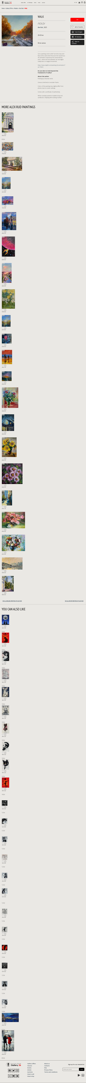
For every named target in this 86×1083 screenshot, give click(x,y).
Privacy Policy (48, 1070)
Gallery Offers (23, 2)
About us (47, 1063)
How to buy (30, 1076)
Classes (29, 1065)
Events (35, 2)
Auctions (43, 2)
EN (76, 2)
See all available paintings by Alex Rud (12, 601)
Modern (16, 8)
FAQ (45, 1067)
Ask (77, 20)
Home (3, 8)
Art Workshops (29, 2)
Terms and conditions (50, 1072)
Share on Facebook (75, 42)
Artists (39, 2)
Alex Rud (21, 8)
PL (74, 2)
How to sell (30, 1074)
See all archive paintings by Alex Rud (74, 601)
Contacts (47, 1065)
